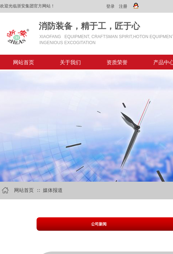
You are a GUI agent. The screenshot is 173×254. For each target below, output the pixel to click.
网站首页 (23, 62)
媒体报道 (53, 190)
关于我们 (70, 62)
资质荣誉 (117, 62)
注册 (123, 6)
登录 (110, 6)
